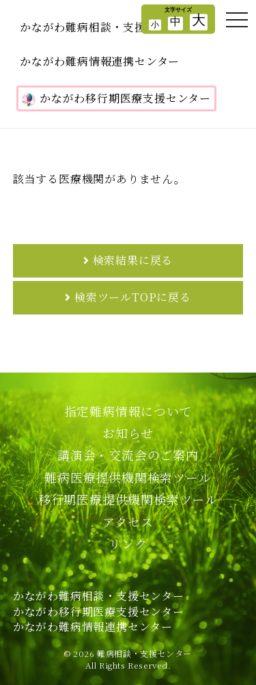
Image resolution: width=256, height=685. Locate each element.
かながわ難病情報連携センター (100, 61)
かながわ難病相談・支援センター (105, 27)
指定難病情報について (128, 411)
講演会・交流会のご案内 (128, 455)
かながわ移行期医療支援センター (116, 98)
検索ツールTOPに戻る (132, 297)
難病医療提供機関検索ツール (127, 477)
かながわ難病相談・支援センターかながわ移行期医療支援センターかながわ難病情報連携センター (98, 611)
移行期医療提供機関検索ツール (128, 499)
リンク (128, 543)
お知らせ (127, 433)
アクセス (127, 521)
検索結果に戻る (133, 260)
